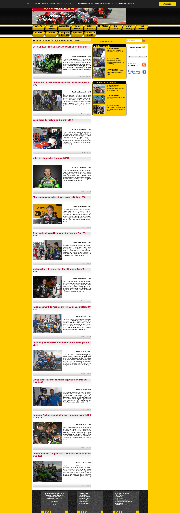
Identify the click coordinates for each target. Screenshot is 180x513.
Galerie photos (85, 498)
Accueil (51, 505)
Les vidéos (119, 498)
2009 (47, 40)
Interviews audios (122, 500)
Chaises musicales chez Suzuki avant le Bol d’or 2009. (60, 197)
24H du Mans (84, 500)
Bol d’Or (37, 40)
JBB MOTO (119, 505)
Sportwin (119, 497)
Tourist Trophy (85, 503)
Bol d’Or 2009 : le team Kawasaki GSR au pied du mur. (60, 47)
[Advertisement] (137, 111)
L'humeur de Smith (122, 493)
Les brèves (84, 493)
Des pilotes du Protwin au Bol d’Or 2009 (53, 120)
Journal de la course (105, 82)
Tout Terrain (120, 495)
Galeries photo (102, 46)
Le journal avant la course (67, 40)
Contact (57, 505)
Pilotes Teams (85, 497)
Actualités (83, 495)
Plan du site (54, 501)
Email (137, 51)
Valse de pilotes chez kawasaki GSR (51, 158)
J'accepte (167, 4)
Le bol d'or (84, 501)
